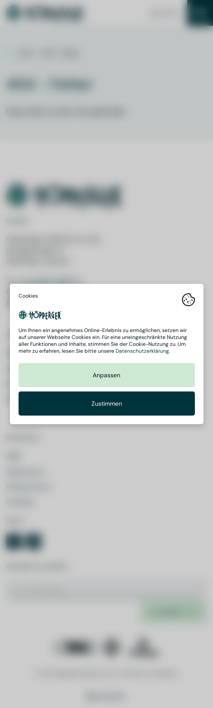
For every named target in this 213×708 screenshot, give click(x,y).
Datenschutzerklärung (142, 351)
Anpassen (106, 375)
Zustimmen (106, 403)
